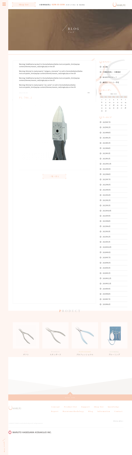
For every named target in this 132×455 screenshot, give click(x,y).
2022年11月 (107, 164)
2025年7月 (107, 122)
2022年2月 (107, 200)
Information (103, 427)
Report (55, 427)
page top (70, 413)
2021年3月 (106, 231)
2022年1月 (106, 205)
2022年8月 (107, 174)
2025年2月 (107, 127)
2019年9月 (106, 289)
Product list (70, 423)
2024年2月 (107, 138)
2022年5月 (107, 190)
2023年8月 (106, 148)
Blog (90, 427)
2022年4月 (107, 195)
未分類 (105, 67)
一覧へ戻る (54, 180)
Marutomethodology (73, 427)
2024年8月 (107, 132)
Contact (118, 427)
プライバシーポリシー (118, 437)
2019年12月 (107, 278)
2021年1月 (106, 242)
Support (85, 423)
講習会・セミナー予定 (111, 82)
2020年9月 (107, 252)
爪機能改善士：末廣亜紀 (112, 72)
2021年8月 (106, 221)
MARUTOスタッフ (110, 77)
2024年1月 (106, 143)
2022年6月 (107, 184)
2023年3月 (106, 153)
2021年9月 (106, 216)
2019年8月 (106, 294)
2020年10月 (107, 247)
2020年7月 (107, 257)
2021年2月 (106, 237)
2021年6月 (106, 226)
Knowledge (113, 423)
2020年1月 (106, 273)
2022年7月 (107, 179)
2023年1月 (106, 158)
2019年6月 (106, 304)
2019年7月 (106, 299)
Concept (55, 423)
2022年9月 (107, 169)
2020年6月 (107, 263)
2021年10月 (107, 210)
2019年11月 (107, 283)
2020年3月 (106, 268)
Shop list (24, 4)
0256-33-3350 (58, 4)
